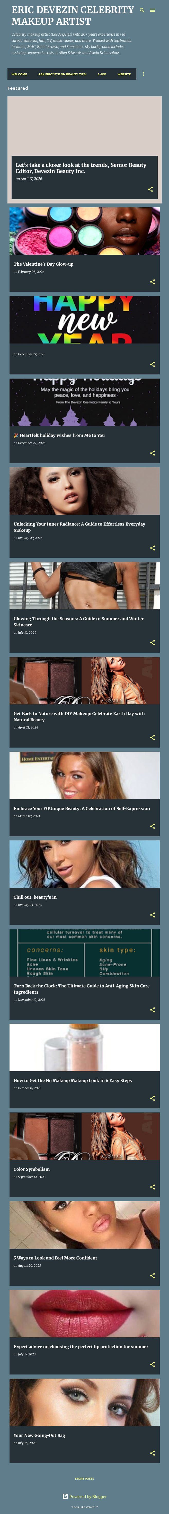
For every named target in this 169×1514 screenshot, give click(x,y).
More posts (84, 1478)
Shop (102, 74)
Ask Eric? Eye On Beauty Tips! (62, 74)
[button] (150, 189)
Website (124, 74)
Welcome (19, 74)
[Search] (142, 10)
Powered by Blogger (84, 1496)
